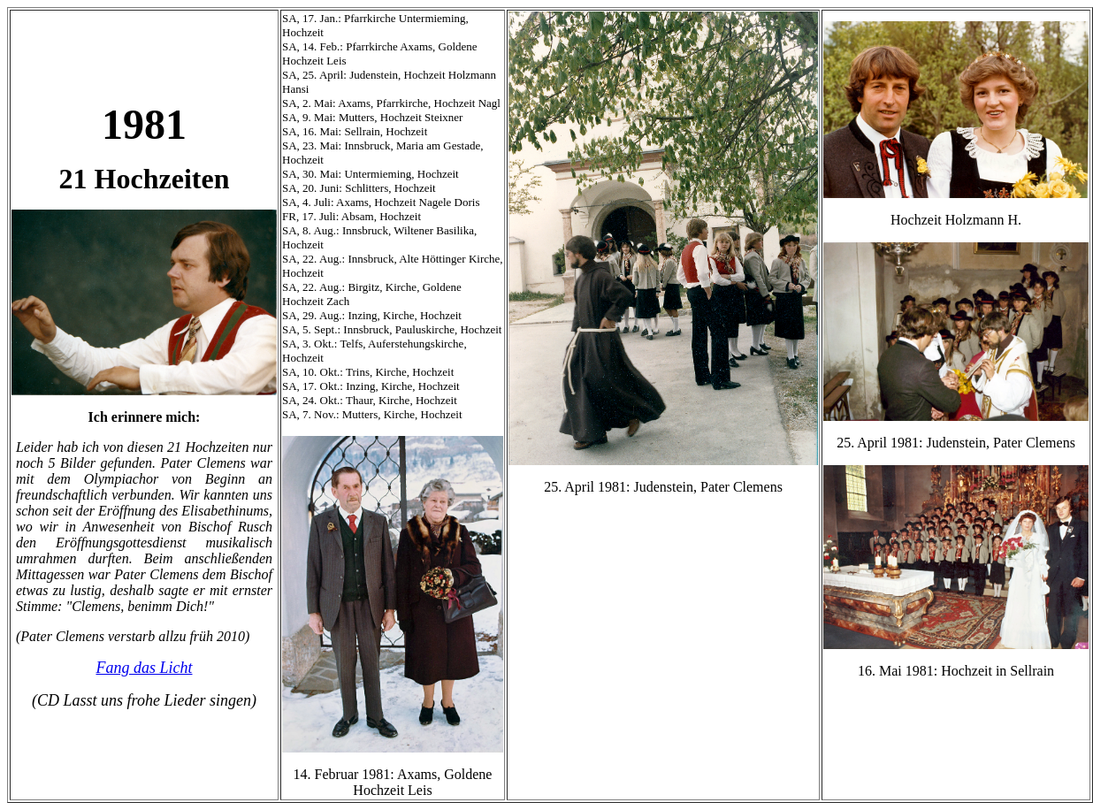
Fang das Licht (144, 667)
